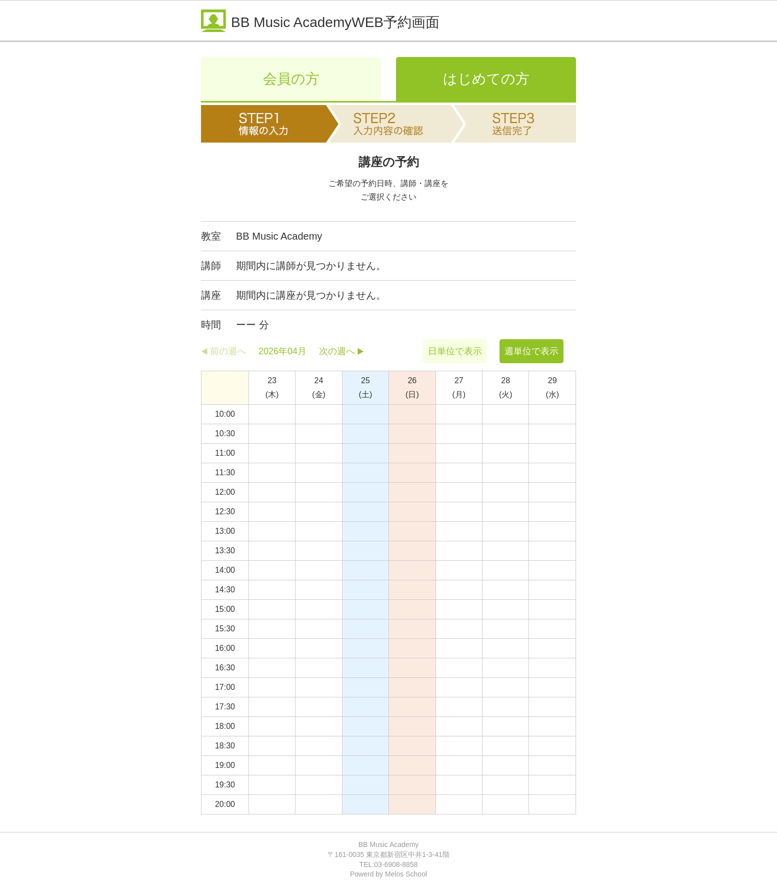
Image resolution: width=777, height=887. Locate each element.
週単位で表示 (531, 351)
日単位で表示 (455, 351)
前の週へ (228, 351)
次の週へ (337, 351)
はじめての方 (486, 79)
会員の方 (291, 79)
